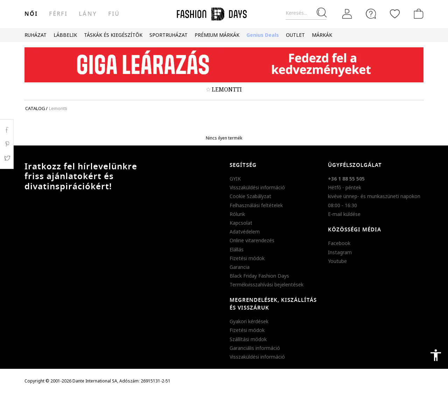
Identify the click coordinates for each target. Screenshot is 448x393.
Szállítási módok (248, 339)
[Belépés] (347, 14)
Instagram (340, 252)
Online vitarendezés (252, 240)
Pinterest (7, 144)
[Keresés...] (306, 13)
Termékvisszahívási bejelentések (266, 284)
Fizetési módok (247, 258)
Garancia (240, 267)
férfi (58, 14)
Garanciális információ (255, 348)
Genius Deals (262, 35)
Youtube (337, 261)
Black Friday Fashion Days (259, 275)
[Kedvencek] (394, 13)
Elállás (237, 249)
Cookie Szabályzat (250, 196)
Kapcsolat (241, 222)
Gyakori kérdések (249, 321)
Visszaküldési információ (257, 187)
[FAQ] (371, 13)
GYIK (235, 178)
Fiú (114, 14)
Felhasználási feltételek (256, 205)
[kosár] (417, 13)
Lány (88, 14)
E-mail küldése (344, 214)
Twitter (7, 158)
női (31, 14)
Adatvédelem (245, 231)
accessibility (436, 355)
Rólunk (237, 214)
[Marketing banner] (224, 64)
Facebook (339, 243)
